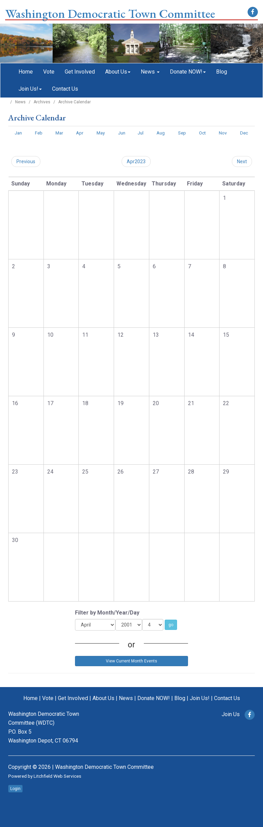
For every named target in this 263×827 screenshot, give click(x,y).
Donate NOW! (188, 71)
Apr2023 (136, 161)
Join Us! (30, 89)
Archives (42, 102)
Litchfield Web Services (57, 776)
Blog (221, 71)
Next (242, 161)
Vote (48, 71)
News (150, 71)
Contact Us (65, 89)
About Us (117, 71)
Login (15, 788)
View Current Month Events (131, 661)
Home (25, 71)
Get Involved (80, 71)
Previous (25, 161)
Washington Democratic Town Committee (110, 13)
